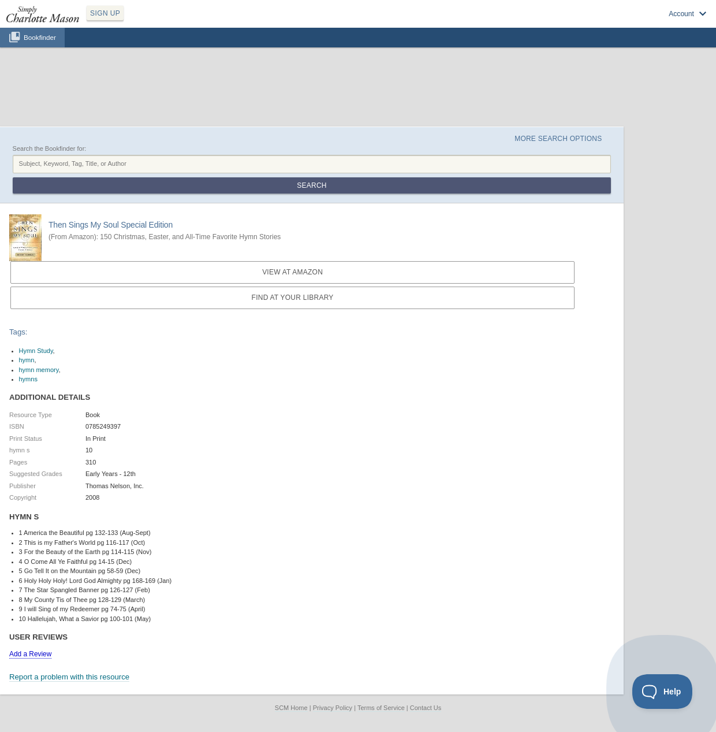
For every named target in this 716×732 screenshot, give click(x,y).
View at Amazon (292, 272)
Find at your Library (293, 297)
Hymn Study (36, 350)
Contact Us (425, 707)
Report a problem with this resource (69, 676)
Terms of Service (381, 707)
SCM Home (291, 707)
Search (311, 185)
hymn (27, 359)
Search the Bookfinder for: (50, 148)
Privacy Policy (332, 707)
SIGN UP (105, 13)
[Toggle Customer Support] (662, 691)
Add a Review (30, 654)
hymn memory (39, 369)
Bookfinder (40, 37)
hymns (28, 379)
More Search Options (558, 139)
